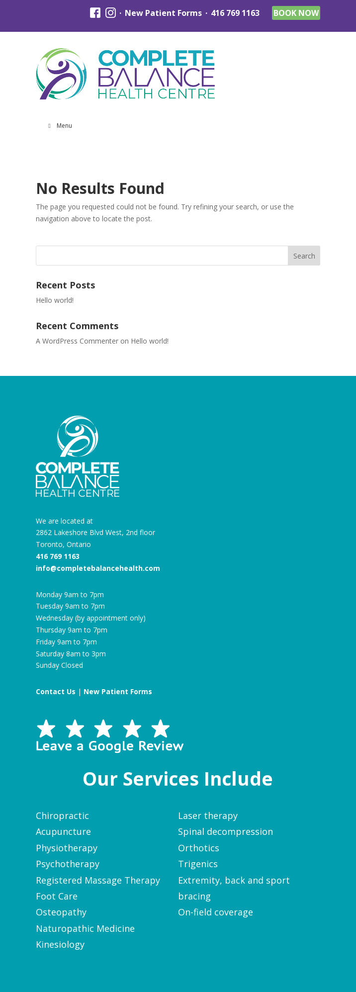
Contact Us (56, 691)
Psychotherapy (67, 864)
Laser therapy (208, 815)
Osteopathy (61, 912)
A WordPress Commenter (77, 341)
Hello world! (55, 300)
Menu (59, 125)
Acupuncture (63, 831)
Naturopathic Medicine (85, 928)
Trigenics (198, 864)
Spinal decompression (225, 831)
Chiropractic (62, 815)
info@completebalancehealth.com (98, 568)
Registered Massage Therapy (98, 880)
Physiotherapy (66, 848)
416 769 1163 (235, 12)
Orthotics (198, 848)
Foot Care (57, 896)
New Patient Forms (163, 12)
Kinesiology (60, 944)
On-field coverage (215, 912)
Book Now (296, 12)
